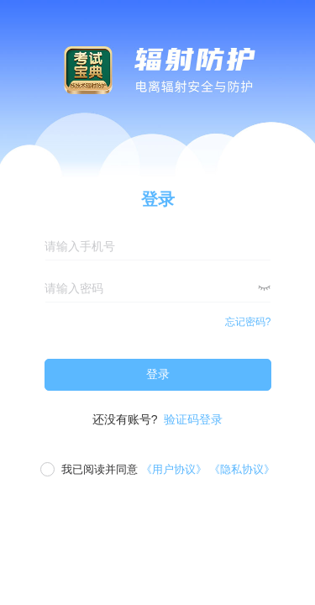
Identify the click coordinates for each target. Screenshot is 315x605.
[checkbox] (157, 469)
